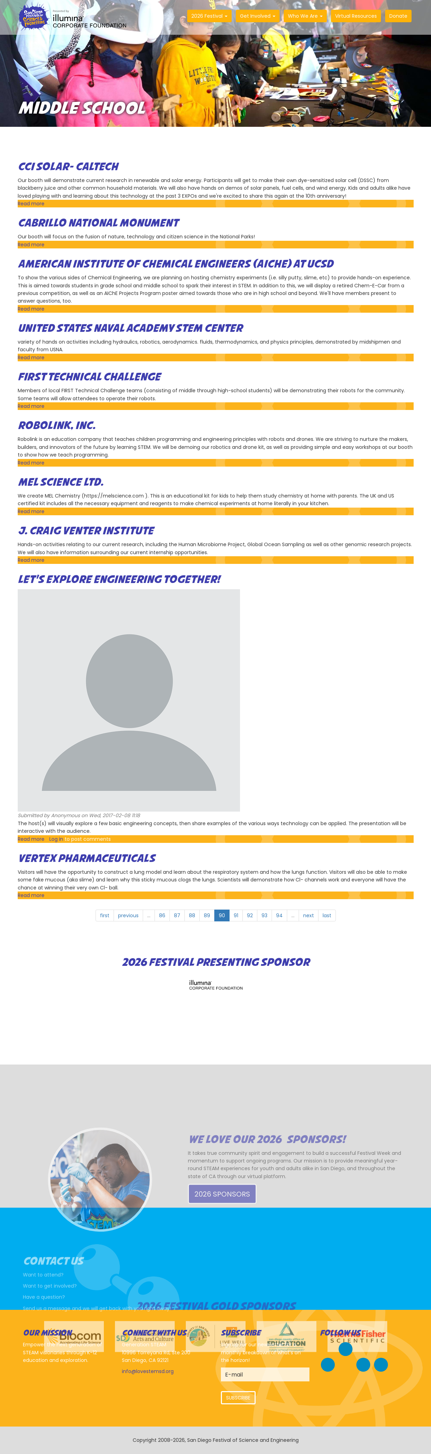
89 (207, 915)
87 (177, 915)
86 (162, 915)
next (308, 915)
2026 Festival (209, 16)
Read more (31, 203)
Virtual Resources (356, 16)
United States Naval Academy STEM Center (130, 328)
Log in (56, 839)
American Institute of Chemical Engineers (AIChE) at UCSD (175, 264)
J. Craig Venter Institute (86, 531)
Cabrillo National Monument (98, 223)
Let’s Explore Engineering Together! (119, 580)
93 (264, 915)
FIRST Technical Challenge (89, 377)
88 (192, 915)
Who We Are (305, 16)
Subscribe (238, 1397)
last (327, 915)
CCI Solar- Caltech (68, 167)
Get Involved (257, 16)
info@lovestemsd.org (148, 1371)
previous (128, 915)
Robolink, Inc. (56, 426)
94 (279, 915)
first (104, 915)
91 (236, 915)
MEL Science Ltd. (60, 482)
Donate (398, 16)
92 (250, 915)
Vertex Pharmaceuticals (86, 858)
